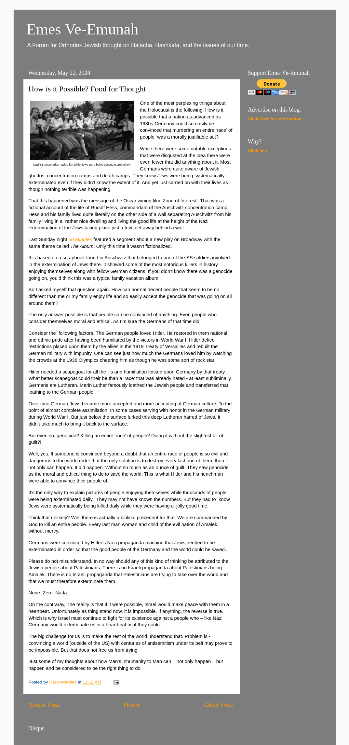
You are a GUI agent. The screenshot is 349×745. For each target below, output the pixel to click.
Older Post (218, 704)
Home (132, 704)
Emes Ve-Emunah (83, 29)
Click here (258, 150)
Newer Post (44, 704)
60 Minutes (80, 239)
